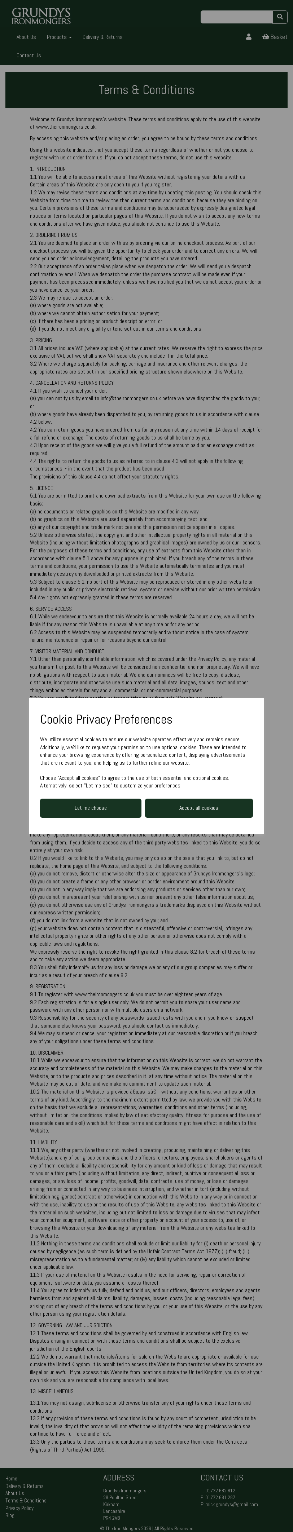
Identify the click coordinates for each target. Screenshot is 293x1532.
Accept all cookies (198, 808)
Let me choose (91, 808)
